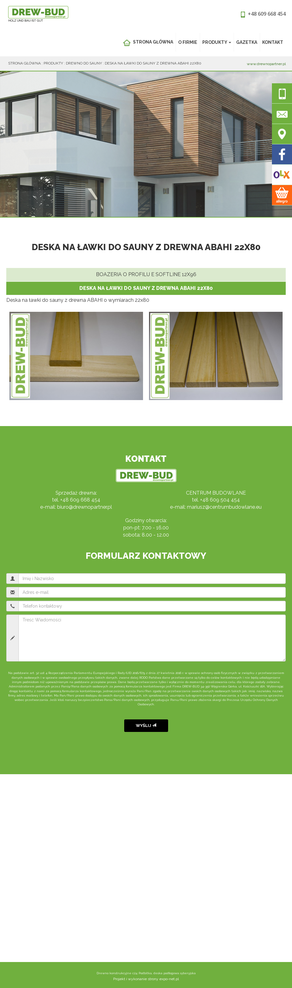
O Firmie (187, 42)
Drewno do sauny (84, 63)
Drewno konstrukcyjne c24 (117, 973)
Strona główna (148, 42)
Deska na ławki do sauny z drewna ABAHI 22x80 (153, 63)
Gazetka (246, 42)
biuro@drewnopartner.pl (84, 507)
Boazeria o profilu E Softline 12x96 (146, 274)
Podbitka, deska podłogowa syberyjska (167, 973)
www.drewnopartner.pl (266, 64)
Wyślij (146, 725)
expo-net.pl (169, 979)
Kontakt (272, 42)
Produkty (216, 42)
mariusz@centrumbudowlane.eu (224, 507)
